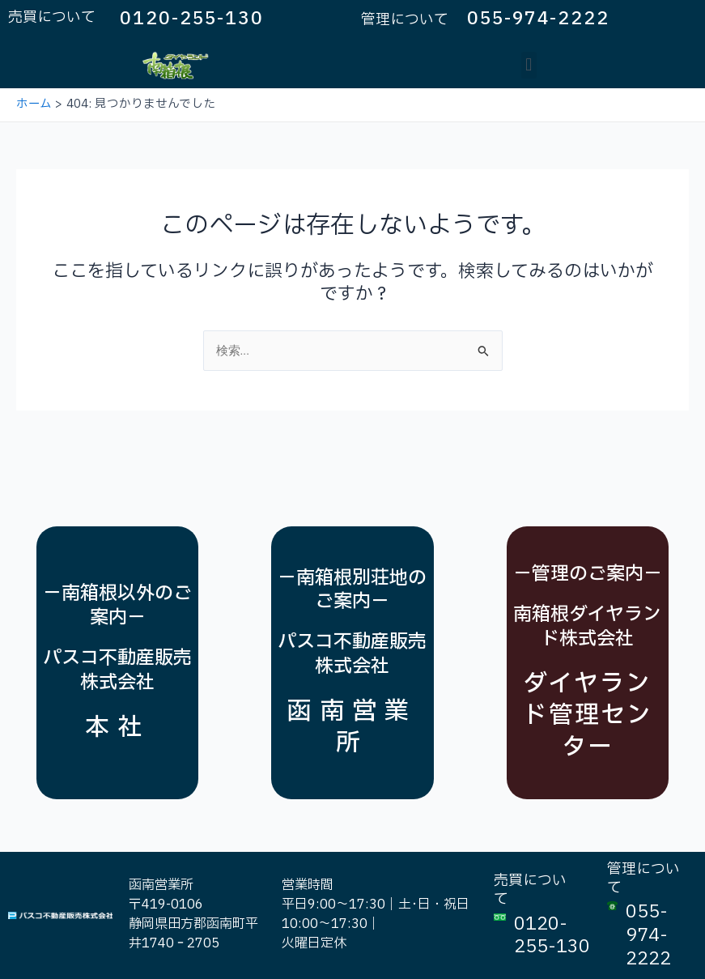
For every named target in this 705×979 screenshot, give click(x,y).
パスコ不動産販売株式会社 (117, 670)
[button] (529, 65)
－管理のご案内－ (587, 574)
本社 (117, 727)
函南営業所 (352, 727)
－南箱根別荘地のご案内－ (352, 590)
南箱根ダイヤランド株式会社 (587, 627)
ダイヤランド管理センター (587, 715)
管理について (404, 20)
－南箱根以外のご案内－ (117, 606)
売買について (52, 17)
